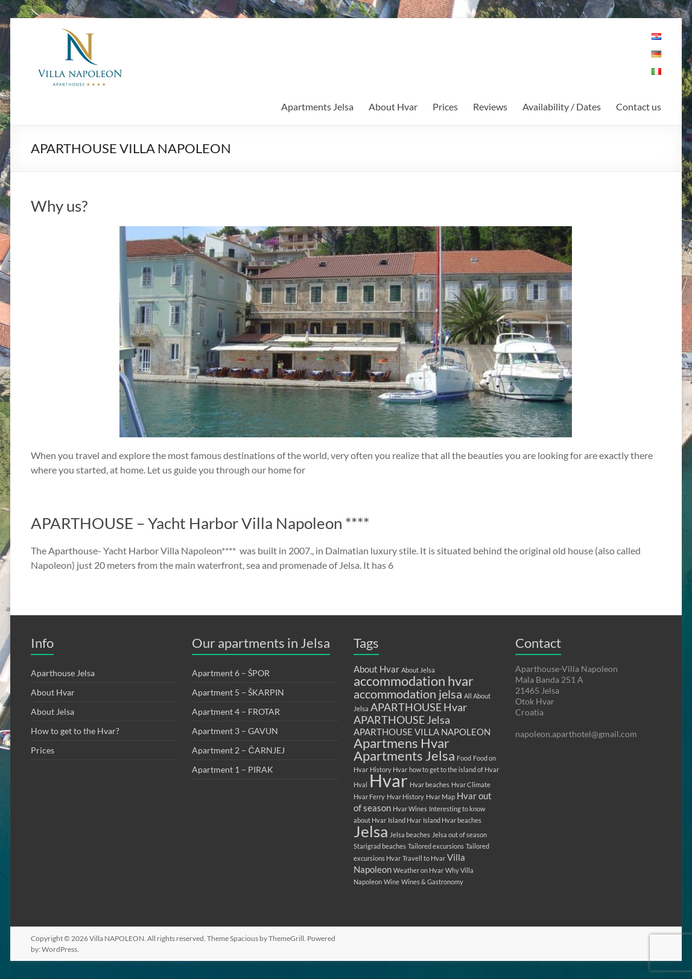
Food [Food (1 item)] (464, 758)
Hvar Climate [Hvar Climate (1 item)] (470, 784)
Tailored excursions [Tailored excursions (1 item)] (436, 846)
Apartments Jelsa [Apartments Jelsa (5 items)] (404, 755)
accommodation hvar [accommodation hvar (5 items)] (414, 681)
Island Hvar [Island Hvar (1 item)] (404, 820)
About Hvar (393, 106)
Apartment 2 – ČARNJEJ (238, 750)
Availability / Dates (561, 106)
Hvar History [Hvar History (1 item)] (405, 796)
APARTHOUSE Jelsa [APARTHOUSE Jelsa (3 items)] (402, 719)
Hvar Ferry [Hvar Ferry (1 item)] (369, 796)
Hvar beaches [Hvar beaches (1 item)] (429, 784)
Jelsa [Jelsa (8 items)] (371, 831)
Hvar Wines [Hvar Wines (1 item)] (410, 809)
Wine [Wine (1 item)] (391, 882)
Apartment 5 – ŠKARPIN (238, 692)
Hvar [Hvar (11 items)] (388, 780)
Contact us (638, 106)
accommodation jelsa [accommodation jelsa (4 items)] (408, 693)
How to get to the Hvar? (75, 731)
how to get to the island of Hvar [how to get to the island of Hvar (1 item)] (454, 769)
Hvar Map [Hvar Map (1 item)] (440, 796)
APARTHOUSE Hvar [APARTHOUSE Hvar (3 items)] (418, 707)
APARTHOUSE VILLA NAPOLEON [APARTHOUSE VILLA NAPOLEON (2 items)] (422, 731)
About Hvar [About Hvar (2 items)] (376, 669)
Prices (445, 106)
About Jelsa (52, 711)
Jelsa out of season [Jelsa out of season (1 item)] (459, 834)
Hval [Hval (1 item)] (360, 784)
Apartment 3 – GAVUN (235, 731)
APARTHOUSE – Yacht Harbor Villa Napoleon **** (200, 523)
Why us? (59, 205)
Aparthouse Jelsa (63, 673)
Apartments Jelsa (317, 106)
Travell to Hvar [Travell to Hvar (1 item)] (423, 858)
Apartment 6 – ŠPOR (231, 673)
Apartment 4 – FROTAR (236, 711)
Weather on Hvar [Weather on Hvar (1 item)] (418, 870)
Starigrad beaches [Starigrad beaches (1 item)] (380, 846)
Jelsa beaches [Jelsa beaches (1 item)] (410, 834)
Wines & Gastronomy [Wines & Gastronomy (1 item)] (432, 882)
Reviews (490, 106)
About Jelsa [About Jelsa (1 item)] (418, 670)
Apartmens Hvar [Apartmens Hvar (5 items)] (401, 743)
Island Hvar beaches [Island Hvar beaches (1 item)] (452, 820)
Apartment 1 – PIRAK (232, 769)
